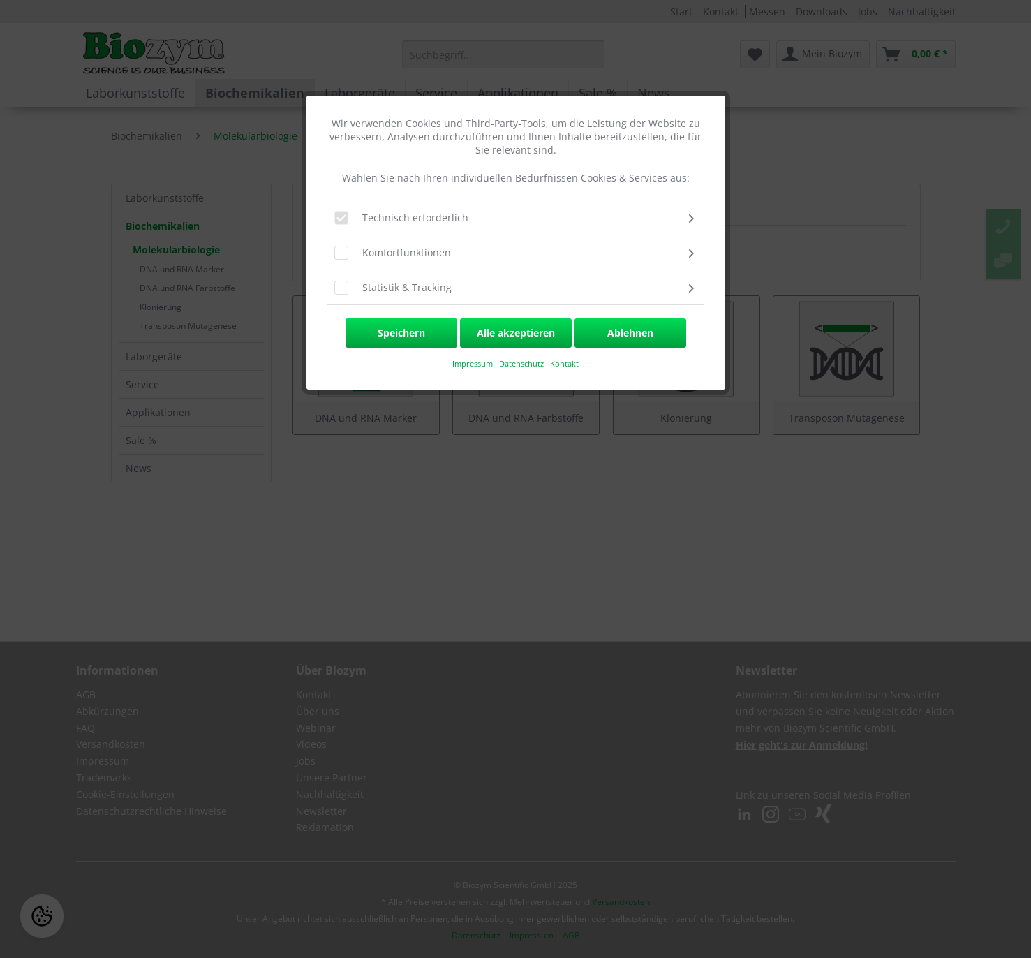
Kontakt (564, 363)
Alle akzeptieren (516, 332)
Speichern (401, 332)
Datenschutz (522, 363)
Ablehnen (630, 332)
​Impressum (472, 363)
